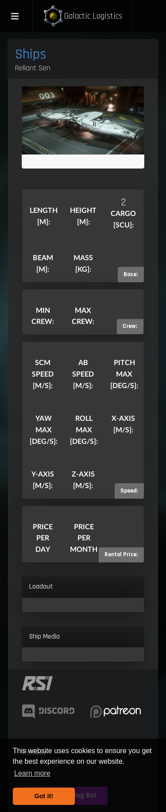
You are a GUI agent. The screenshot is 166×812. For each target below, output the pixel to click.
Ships (30, 54)
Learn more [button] (32, 773)
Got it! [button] (44, 796)
